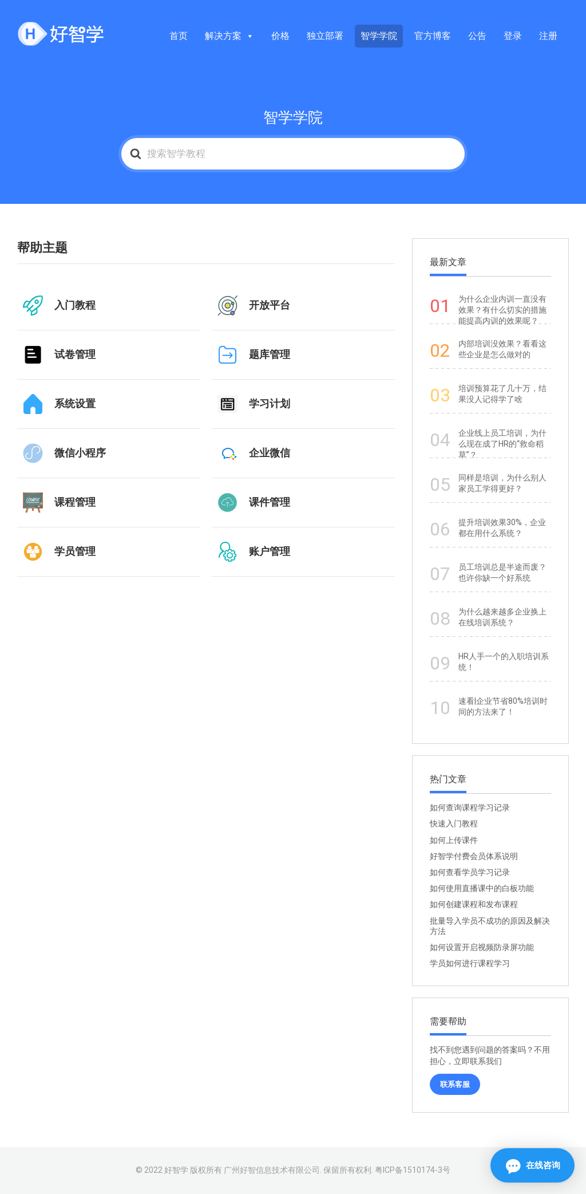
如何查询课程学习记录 (470, 807)
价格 (280, 35)
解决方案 (229, 35)
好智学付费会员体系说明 (474, 856)
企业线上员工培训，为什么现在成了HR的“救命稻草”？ (502, 443)
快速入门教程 (454, 823)
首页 (178, 35)
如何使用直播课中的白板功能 (482, 888)
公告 (477, 35)
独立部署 (325, 35)
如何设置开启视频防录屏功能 (482, 947)
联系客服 (455, 1084)
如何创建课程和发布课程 (474, 904)
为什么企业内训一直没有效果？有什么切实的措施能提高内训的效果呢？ (502, 309)
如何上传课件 (454, 840)
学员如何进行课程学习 (470, 963)
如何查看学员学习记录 (470, 872)
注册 (548, 35)
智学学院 (379, 35)
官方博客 (432, 35)
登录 (513, 35)
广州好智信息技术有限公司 (272, 1170)
